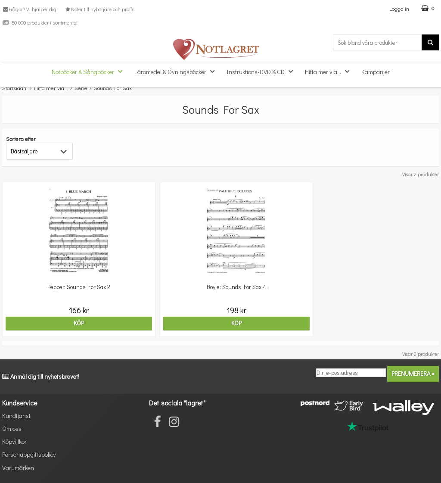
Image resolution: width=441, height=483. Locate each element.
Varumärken (18, 468)
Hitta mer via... (329, 71)
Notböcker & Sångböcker (89, 71)
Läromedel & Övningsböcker (177, 71)
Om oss (12, 428)
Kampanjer (375, 72)
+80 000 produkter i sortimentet (40, 22)
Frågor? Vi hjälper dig (29, 9)
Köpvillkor (14, 441)
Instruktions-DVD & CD (262, 71)
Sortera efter (21, 138)
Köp (73, 323)
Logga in (399, 8)
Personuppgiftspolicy (29, 454)
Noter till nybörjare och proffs (99, 9)
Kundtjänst (16, 415)
